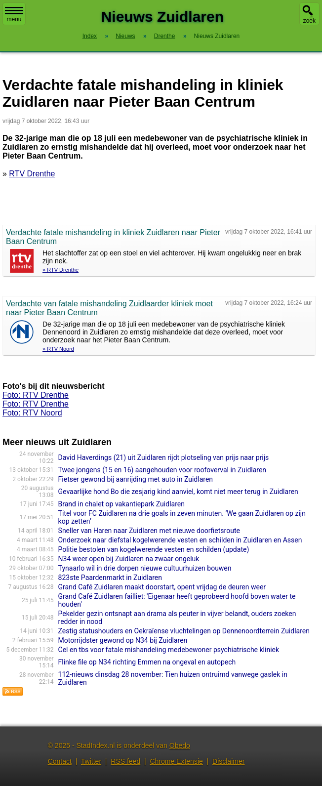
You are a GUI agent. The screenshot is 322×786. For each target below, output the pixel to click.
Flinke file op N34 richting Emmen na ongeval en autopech (147, 662)
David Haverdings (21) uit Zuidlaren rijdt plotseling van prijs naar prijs (163, 457)
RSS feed (125, 761)
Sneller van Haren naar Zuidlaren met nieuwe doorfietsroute (149, 531)
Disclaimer (228, 761)
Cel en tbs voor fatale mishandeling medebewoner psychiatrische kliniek (169, 650)
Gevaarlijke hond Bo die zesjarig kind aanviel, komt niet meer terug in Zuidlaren (178, 492)
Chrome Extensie (176, 761)
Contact (60, 761)
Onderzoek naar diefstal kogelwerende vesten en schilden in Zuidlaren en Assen (180, 540)
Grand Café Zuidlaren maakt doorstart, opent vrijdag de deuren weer (162, 587)
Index (89, 36)
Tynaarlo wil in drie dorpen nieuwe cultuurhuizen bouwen (145, 568)
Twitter (91, 761)
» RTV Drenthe (60, 270)
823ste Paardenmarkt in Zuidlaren (110, 577)
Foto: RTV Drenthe (35, 395)
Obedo (179, 745)
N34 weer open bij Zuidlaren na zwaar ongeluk (129, 559)
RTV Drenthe (32, 173)
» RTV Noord (58, 349)
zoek (309, 20)
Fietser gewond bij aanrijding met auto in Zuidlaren (135, 479)
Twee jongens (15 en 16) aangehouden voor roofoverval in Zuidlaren (162, 470)
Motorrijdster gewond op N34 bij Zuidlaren (123, 640)
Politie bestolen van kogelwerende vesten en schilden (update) (153, 549)
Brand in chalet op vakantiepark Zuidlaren (121, 504)
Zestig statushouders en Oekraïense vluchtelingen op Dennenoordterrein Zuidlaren (184, 631)
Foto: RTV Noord (32, 413)
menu (14, 15)
